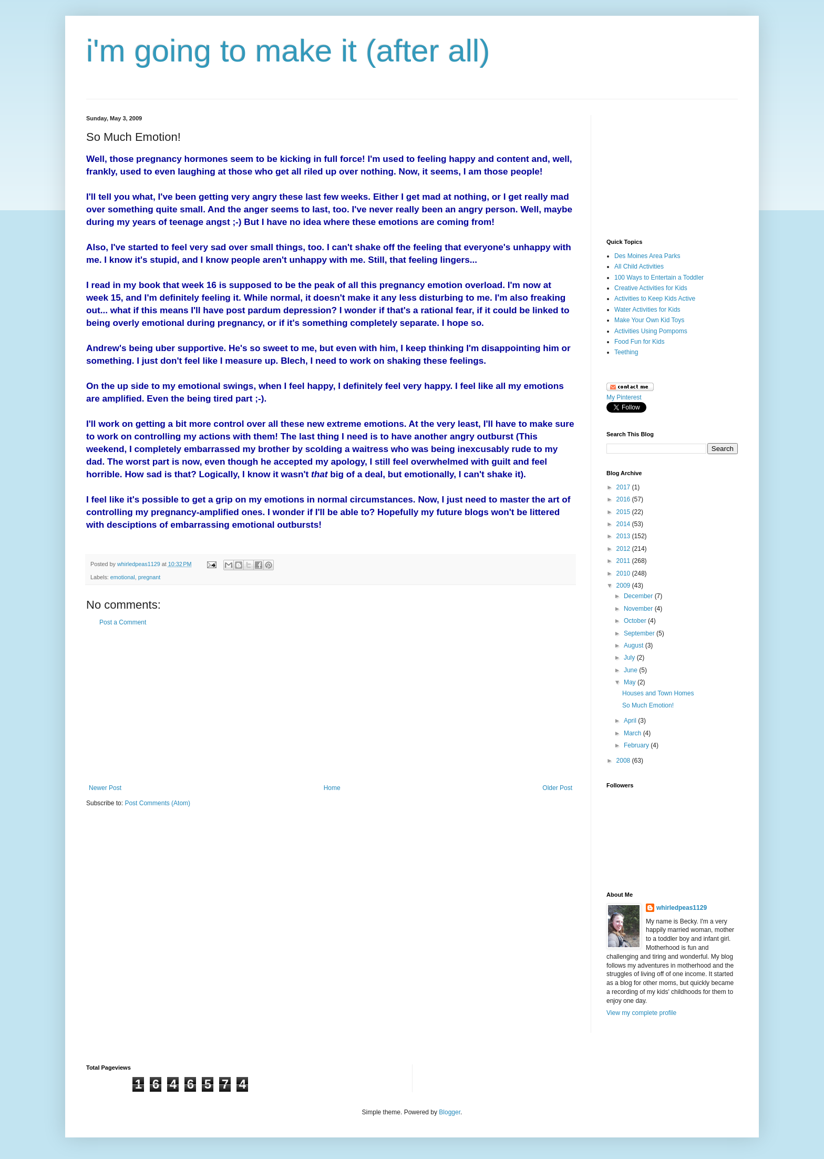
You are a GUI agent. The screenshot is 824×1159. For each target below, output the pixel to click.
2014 (624, 524)
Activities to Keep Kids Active (654, 298)
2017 (624, 487)
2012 (624, 548)
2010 (624, 573)
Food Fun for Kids (639, 341)
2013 (624, 536)
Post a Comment (122, 622)
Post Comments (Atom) (157, 803)
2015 (624, 512)
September (640, 633)
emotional (122, 577)
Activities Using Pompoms (650, 331)
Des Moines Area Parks (647, 256)
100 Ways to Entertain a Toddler (659, 277)
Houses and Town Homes (658, 693)
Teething (626, 352)
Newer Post (105, 788)
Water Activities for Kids (647, 309)
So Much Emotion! (648, 705)
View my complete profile (641, 1013)
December (639, 596)
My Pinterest (624, 397)
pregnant (149, 577)
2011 (624, 561)
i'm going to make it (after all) (288, 50)
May (630, 682)
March (633, 733)
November (639, 608)
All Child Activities (639, 266)
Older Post (557, 788)
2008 (624, 760)
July (630, 657)
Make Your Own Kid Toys (649, 320)
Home (332, 788)
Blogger (449, 1112)
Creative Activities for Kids (650, 288)
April (631, 720)
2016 (624, 499)
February (637, 745)
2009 (624, 585)
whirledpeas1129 (139, 564)
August (634, 645)
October (636, 620)
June (631, 670)
